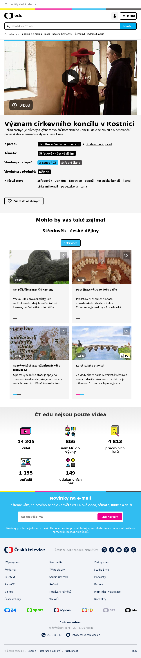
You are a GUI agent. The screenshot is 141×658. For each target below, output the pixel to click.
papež (89, 180)
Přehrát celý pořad (99, 144)
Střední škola (70, 162)
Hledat (128, 26)
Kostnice (75, 180)
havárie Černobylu (62, 34)
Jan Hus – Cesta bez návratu (59, 144)
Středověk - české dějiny (57, 153)
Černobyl (80, 34)
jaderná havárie (95, 34)
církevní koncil (47, 186)
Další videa (70, 242)
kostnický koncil (108, 180)
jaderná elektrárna (32, 34)
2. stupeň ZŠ (48, 162)
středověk (44, 180)
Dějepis (44, 172)
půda (47, 34)
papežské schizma (74, 186)
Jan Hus (60, 180)
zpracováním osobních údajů (70, 531)
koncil (127, 180)
